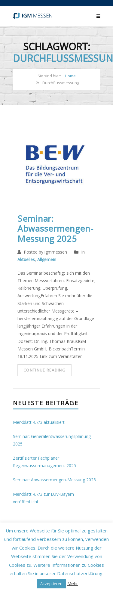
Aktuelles (26, 259)
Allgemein (46, 259)
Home (70, 76)
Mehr (72, 583)
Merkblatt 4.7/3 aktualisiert (39, 422)
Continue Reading (44, 370)
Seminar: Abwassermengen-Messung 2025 (55, 228)
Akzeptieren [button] (51, 583)
